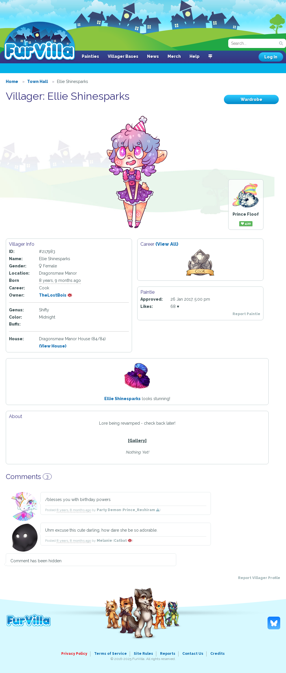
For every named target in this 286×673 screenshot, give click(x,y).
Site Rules (143, 654)
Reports (167, 654)
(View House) (52, 346)
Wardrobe (251, 99)
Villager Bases (123, 56)
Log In (270, 57)
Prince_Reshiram (141, 510)
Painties (90, 56)
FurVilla (39, 41)
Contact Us (192, 654)
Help (195, 56)
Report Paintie (246, 314)
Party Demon (109, 510)
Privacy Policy (74, 654)
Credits (217, 654)
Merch (174, 56)
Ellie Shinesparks (122, 398)
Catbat (123, 541)
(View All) (166, 244)
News (153, 56)
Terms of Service (110, 654)
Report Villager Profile (259, 578)
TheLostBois (56, 295)
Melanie (104, 541)
